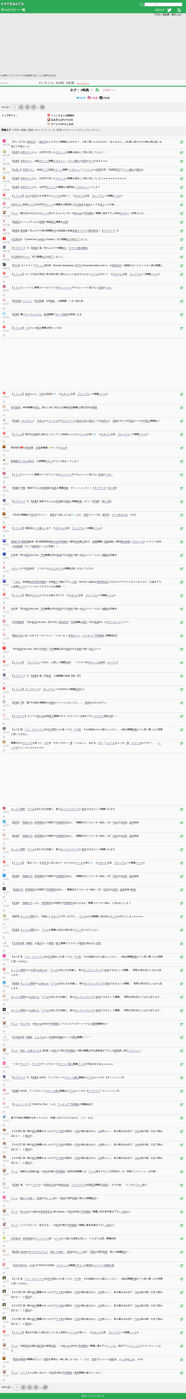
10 (42, 107)
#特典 (81, 97)
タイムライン (83, 83)
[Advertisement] (93, 44)
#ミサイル (46, 83)
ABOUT (160, 10)
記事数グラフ (109, 90)
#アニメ (96, 130)
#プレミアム (83, 130)
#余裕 (70, 83)
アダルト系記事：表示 (168, 14)
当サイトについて (93, 1395)
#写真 (59, 130)
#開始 (30, 130)
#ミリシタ (49, 130)
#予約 (16, 130)
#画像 (23, 130)
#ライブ (39, 130)
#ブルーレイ (69, 130)
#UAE (60, 83)
